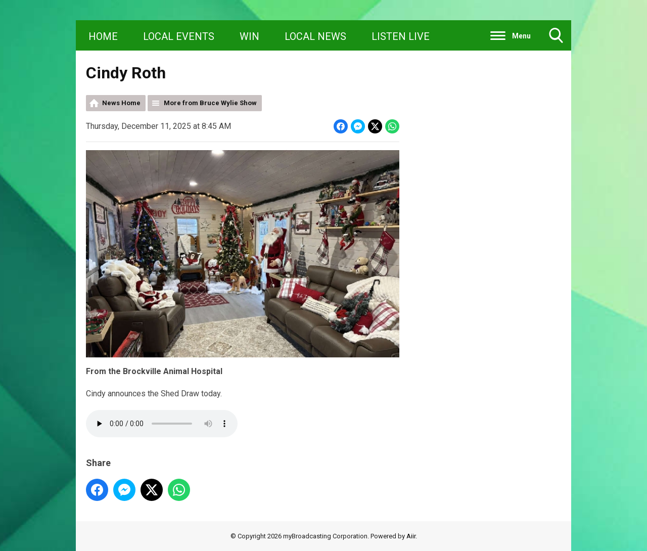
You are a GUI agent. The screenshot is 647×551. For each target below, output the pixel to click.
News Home (121, 103)
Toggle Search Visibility (556, 39)
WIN (249, 36)
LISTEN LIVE (401, 36)
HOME (103, 36)
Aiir (410, 536)
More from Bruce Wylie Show (210, 103)
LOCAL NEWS (315, 36)
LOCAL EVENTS (178, 36)
